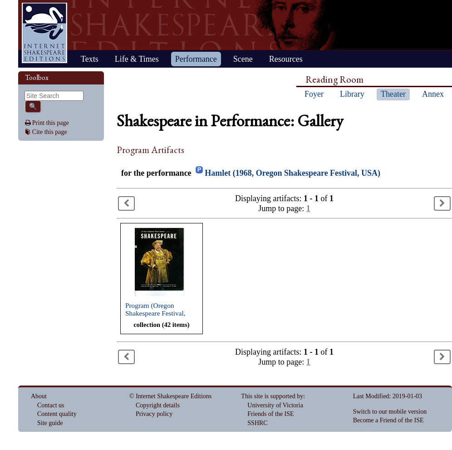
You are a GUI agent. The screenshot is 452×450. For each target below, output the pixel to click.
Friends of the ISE (270, 413)
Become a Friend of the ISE (388, 420)
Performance (196, 59)
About (39, 396)
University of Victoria (275, 405)
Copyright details (158, 405)
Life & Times (137, 59)
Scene (243, 59)
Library (352, 94)
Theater (393, 94)
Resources (286, 59)
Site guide (50, 423)
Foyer (314, 94)
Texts (89, 59)
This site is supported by (272, 396)
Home (44, 33)
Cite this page (49, 132)
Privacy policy (154, 413)
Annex (433, 94)
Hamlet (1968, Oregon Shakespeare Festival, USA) (292, 173)
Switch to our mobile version (390, 411)
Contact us (50, 405)
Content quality (57, 413)
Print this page (50, 122)
